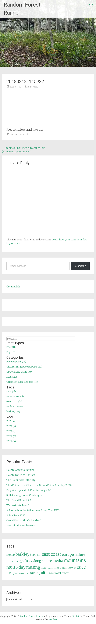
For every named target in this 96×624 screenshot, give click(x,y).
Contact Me (13, 286)
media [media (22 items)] (57, 560)
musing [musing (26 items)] (33, 567)
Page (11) (11, 352)
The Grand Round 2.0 (18, 500)
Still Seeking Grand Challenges (24, 495)
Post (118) (11, 346)
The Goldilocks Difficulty (20, 479)
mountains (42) (15, 396)
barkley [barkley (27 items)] (22, 554)
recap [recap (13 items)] (10, 573)
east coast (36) (14, 401)
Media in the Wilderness (20, 525)
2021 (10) (11, 441)
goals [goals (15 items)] (24, 561)
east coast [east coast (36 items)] (51, 554)
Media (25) (12, 376)
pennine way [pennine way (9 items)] (68, 567)
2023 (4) (10, 431)
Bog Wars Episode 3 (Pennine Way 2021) (29, 490)
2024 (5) (11, 426)
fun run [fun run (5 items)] (15, 561)
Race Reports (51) (16, 361)
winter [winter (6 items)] (65, 573)
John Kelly (32, 86)
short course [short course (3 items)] (23, 573)
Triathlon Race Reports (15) (22, 381)
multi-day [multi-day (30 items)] (16, 567)
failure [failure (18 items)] (79, 554)
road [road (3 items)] (16, 573)
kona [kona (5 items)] (31, 561)
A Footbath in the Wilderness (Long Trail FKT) (33, 510)
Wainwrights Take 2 (17, 505)
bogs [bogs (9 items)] (33, 554)
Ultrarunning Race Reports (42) (24, 366)
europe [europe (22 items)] (68, 554)
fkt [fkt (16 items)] (8, 561)
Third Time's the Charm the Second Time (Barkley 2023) (39, 485)
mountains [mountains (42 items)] (75, 560)
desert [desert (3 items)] (39, 555)
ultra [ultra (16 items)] (45, 573)
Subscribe (80, 265)
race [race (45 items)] (81, 567)
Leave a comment (19, 134)
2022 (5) (11, 436)
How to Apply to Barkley (20, 469)
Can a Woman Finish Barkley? (23, 520)
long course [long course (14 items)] (43, 561)
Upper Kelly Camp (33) (19, 371)
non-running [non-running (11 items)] (50, 567)
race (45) (11, 391)
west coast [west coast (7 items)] (55, 572)
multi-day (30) (14, 406)
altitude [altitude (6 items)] (10, 554)
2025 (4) (10, 421)
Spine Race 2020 (15, 515)
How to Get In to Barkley (20, 474)
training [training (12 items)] (34, 573)
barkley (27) (13, 411)
